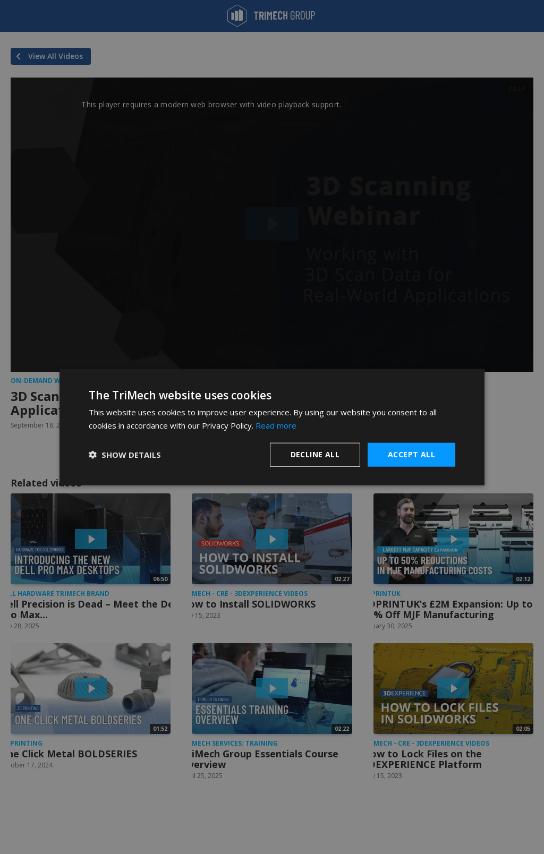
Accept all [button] (411, 454)
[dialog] (272, 427)
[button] (125, 454)
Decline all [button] (315, 454)
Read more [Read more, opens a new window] (276, 425)
